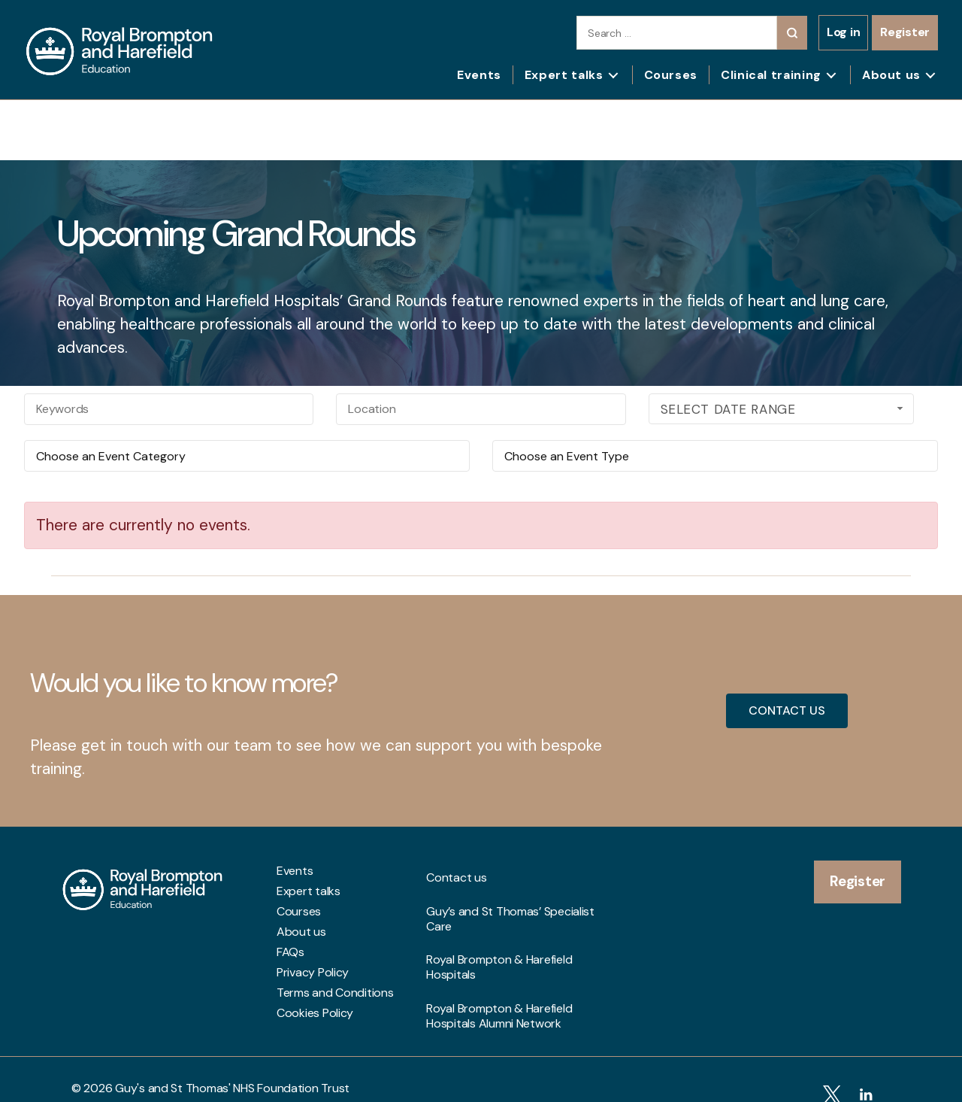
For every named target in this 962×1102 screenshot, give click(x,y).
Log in (843, 32)
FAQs (290, 952)
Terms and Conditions (335, 992)
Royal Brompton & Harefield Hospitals (499, 928)
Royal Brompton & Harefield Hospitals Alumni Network (499, 961)
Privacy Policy (313, 972)
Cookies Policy (315, 1013)
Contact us (456, 871)
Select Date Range (784, 409)
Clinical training (771, 75)
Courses (670, 75)
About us (891, 75)
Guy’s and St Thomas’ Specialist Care (510, 896)
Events (479, 75)
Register (905, 32)
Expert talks (564, 75)
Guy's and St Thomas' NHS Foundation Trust (232, 1070)
